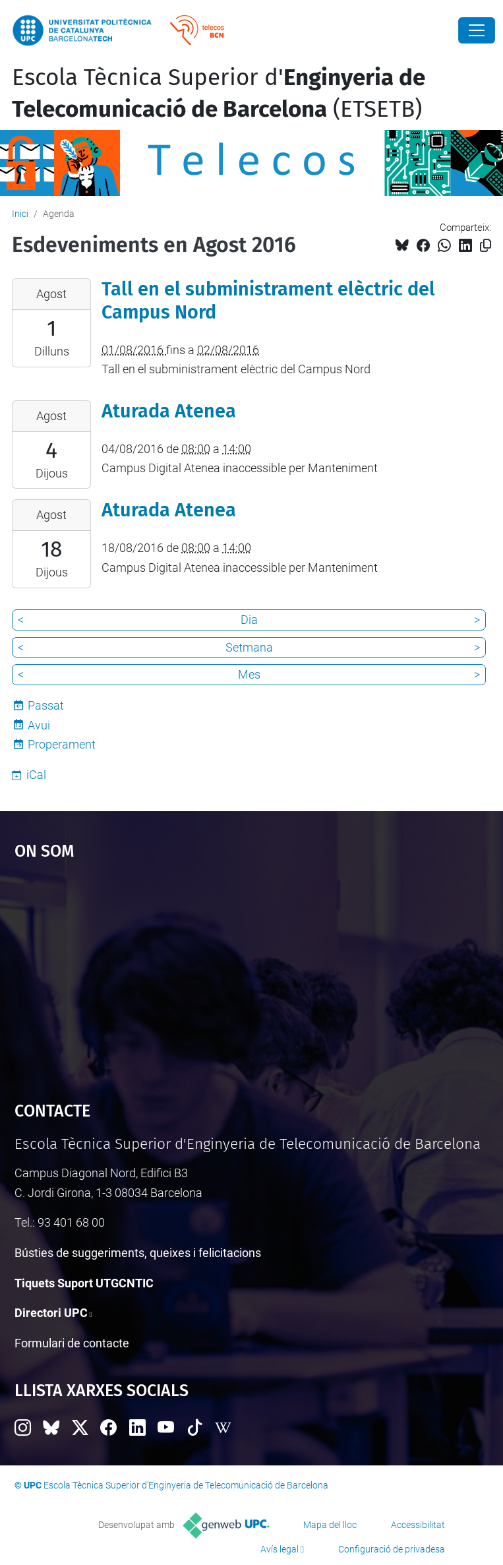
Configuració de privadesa (391, 1549)
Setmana (249, 647)
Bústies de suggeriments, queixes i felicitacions (138, 1253)
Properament (62, 744)
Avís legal (279, 1549)
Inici (20, 213)
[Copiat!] (485, 245)
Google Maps (252, 974)
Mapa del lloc (330, 1524)
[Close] (476, 30)
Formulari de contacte (72, 1343)
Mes (249, 674)
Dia (249, 620)
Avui (39, 725)
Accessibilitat (418, 1524)
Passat (46, 705)
